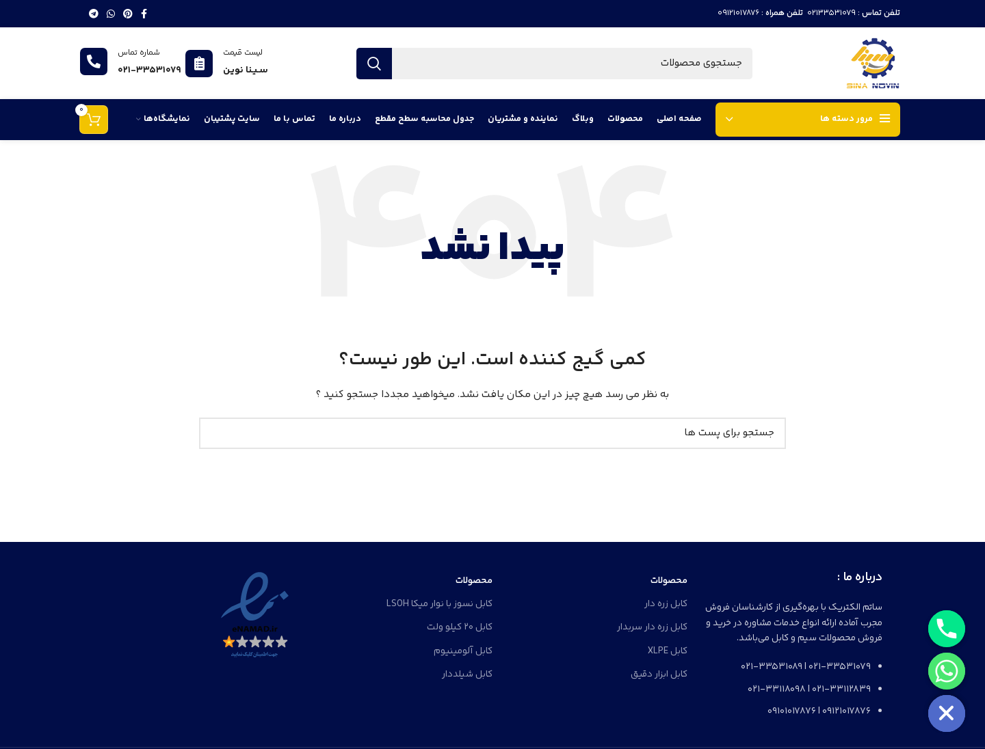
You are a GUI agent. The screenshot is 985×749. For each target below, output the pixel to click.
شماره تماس (139, 52)
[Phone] (946, 628)
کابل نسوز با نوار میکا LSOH (439, 604)
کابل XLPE (667, 651)
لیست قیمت (243, 52)
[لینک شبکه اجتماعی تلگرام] (94, 14)
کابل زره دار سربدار (652, 627)
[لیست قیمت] (199, 63)
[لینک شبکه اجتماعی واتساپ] (111, 14)
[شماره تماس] (93, 61)
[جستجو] (554, 63)
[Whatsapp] (946, 671)
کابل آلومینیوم (463, 651)
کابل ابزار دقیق (659, 674)
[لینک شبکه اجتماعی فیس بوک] (144, 14)
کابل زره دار (665, 604)
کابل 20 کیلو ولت (459, 627)
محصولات (669, 580)
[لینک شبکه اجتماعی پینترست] (128, 14)
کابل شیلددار (467, 674)
